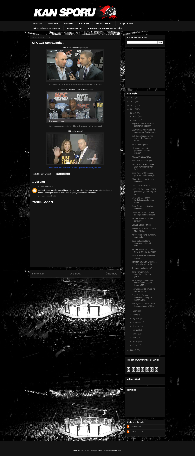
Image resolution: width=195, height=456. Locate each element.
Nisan (135, 334)
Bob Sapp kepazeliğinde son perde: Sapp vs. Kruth (142, 138)
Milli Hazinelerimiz (104, 23)
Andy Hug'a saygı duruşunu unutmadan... (144, 236)
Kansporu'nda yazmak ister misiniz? (105, 28)
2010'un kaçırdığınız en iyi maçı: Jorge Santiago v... (144, 131)
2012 (132, 105)
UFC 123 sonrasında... (142, 185)
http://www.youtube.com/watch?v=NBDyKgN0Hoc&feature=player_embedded (75, 126)
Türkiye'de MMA (126, 23)
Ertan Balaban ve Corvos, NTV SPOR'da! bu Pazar (144, 250)
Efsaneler (68, 23)
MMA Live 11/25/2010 (141, 157)
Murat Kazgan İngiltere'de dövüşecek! (143, 180)
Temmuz (136, 322)
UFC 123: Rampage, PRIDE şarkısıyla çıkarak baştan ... (144, 191)
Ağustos (136, 318)
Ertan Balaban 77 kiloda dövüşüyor (142, 220)
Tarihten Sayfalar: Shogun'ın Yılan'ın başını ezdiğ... (144, 263)
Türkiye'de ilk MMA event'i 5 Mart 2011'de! (144, 230)
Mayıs (135, 330)
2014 (132, 98)
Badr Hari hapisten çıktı (142, 161)
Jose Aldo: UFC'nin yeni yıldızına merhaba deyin (143, 174)
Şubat (135, 341)
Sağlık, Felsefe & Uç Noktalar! (47, 28)
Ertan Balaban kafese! (141, 225)
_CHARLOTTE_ (137, 431)
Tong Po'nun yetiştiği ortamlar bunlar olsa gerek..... (141, 274)
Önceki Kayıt (112, 274)
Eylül (135, 315)
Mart (135, 338)
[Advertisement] (144, 68)
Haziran (136, 326)
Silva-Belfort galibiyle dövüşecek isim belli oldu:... (142, 243)
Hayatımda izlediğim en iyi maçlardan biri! (143, 290)
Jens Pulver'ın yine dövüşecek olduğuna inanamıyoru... (142, 297)
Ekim (135, 311)
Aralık (135, 116)
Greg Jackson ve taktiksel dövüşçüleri (143, 207)
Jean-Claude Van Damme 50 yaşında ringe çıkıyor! (143, 213)
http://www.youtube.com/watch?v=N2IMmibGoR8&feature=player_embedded (75, 84)
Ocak (135, 345)
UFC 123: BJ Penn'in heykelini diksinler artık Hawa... (143, 200)
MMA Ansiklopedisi (140, 144)
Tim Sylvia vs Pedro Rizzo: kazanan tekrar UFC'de (143, 305)
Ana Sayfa (37, 23)
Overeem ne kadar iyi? (142, 268)
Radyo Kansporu (74, 28)
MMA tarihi (53, 23)
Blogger (94, 450)
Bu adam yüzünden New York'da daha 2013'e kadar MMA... (142, 282)
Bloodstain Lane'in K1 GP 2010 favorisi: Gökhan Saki (143, 166)
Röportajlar (84, 23)
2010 (132, 113)
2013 (132, 102)
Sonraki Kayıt (38, 274)
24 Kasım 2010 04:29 (47, 196)
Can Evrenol (135, 426)
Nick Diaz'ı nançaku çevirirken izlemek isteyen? (141, 150)
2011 (132, 109)
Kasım (136, 120)
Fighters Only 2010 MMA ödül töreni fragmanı (142, 124)
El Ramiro (42, 187)
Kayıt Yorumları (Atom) (78, 281)
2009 (132, 350)
